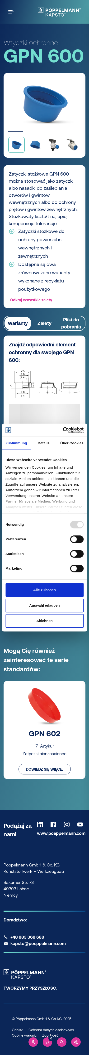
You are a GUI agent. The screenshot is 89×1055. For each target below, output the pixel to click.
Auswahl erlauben (44, 605)
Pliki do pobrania (71, 323)
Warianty (18, 323)
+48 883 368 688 (27, 937)
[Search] (61, 1042)
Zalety (44, 323)
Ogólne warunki (24, 1035)
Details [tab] (44, 443)
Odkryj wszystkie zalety (31, 300)
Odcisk (17, 1030)
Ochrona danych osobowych (51, 1030)
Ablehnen (44, 621)
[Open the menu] (11, 11)
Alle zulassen (44, 590)
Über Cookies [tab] (72, 443)
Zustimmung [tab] (16, 443)
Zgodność (50, 1035)
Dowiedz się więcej (44, 769)
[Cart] (47, 1042)
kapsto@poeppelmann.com (38, 943)
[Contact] (76, 1042)
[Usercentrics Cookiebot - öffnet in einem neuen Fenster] (63, 430)
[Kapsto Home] (59, 12)
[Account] (33, 1042)
